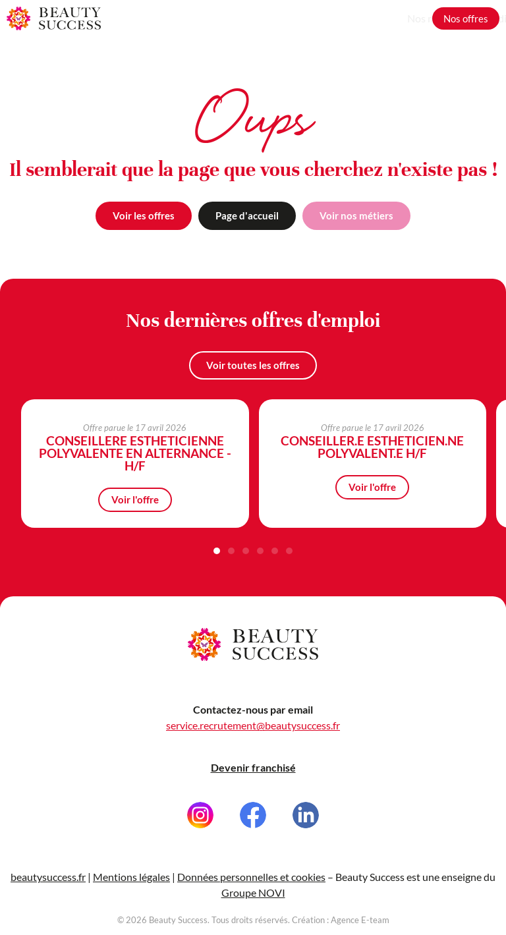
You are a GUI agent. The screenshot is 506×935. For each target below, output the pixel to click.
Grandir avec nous (378, 18)
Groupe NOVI (253, 906)
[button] (216, 551)
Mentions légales (131, 890)
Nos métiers (296, 18)
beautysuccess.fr (48, 890)
